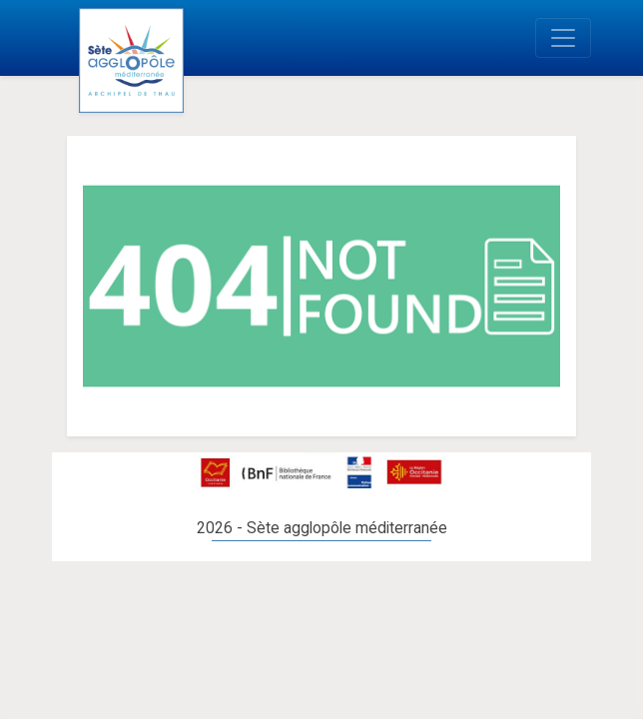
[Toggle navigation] (563, 38)
